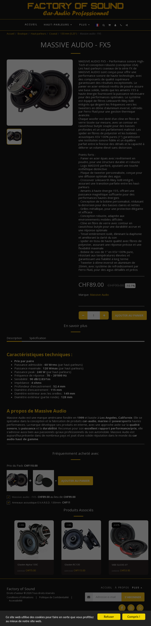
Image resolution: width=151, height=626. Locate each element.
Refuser (109, 616)
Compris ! (133, 616)
